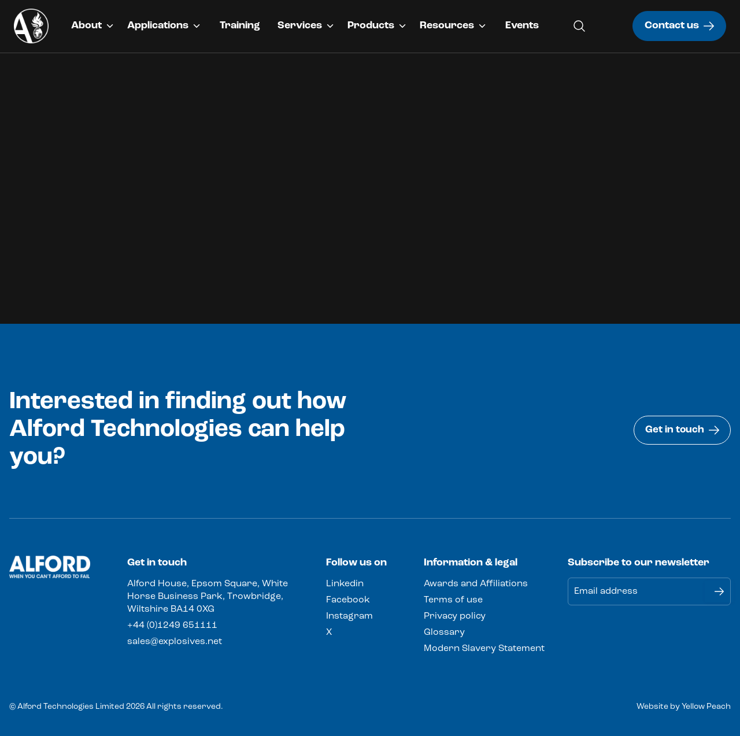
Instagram (349, 616)
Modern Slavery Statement (484, 648)
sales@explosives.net (174, 641)
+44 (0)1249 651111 (172, 625)
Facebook (348, 600)
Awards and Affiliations (476, 584)
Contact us (679, 25)
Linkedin (345, 584)
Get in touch (681, 429)
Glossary (444, 632)
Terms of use (453, 600)
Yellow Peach (706, 706)
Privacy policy (455, 616)
